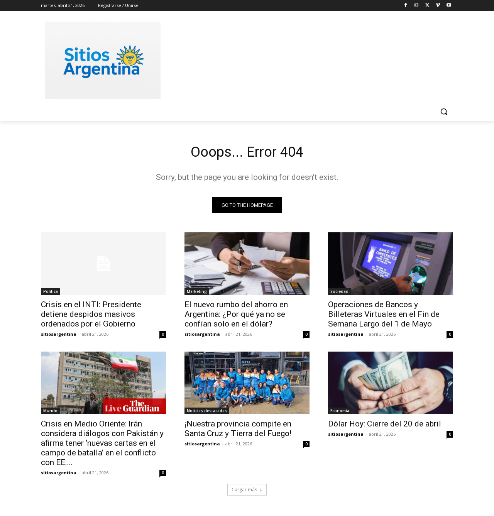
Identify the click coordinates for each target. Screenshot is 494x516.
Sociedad (339, 293)
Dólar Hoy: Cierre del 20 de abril (384, 425)
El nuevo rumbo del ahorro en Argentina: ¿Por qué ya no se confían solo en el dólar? (236, 316)
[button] (444, 111)
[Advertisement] (304, 59)
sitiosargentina (58, 336)
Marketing (197, 293)
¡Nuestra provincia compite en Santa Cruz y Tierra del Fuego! (237, 430)
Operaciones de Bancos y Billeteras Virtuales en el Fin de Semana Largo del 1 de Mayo (384, 316)
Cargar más (247, 491)
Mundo (50, 412)
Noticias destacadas (207, 412)
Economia (339, 412)
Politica (50, 293)
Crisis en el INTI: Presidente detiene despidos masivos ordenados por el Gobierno (91, 316)
